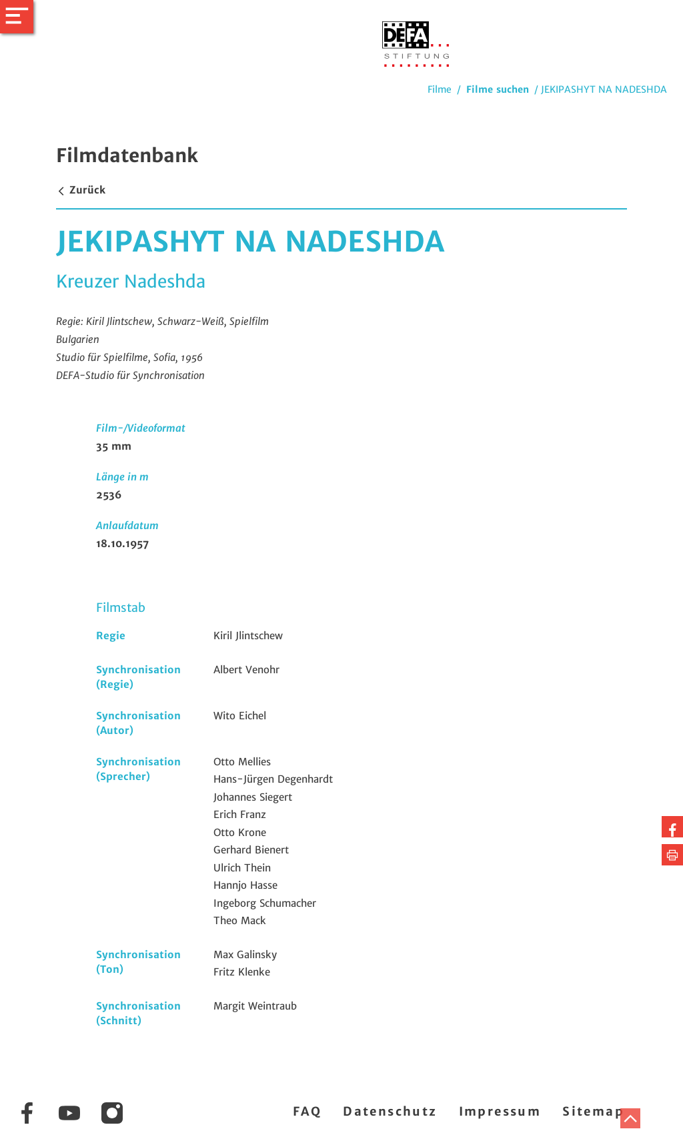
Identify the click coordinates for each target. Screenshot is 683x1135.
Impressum (500, 1111)
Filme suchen (497, 89)
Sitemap (593, 1111)
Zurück (80, 189)
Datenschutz (390, 1111)
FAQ (307, 1111)
